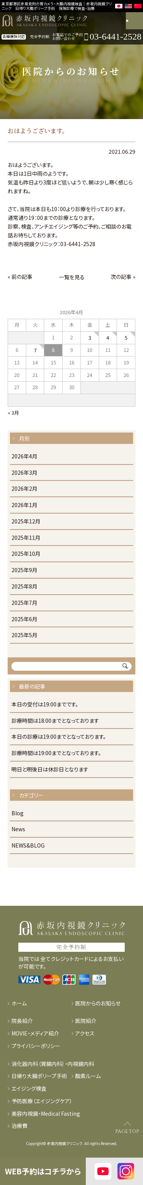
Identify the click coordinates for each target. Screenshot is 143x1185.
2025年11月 (25, 537)
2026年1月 (24, 505)
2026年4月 (24, 456)
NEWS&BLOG (28, 845)
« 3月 (13, 412)
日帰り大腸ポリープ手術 (39, 1076)
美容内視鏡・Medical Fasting (45, 1113)
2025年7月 (24, 603)
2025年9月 (24, 570)
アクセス (85, 1033)
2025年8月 (24, 586)
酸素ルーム (88, 1076)
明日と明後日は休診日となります (49, 769)
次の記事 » (123, 276)
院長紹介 (22, 1021)
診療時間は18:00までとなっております (55, 720)
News (18, 829)
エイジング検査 (29, 1088)
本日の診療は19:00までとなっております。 (58, 736)
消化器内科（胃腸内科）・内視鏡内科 (52, 1064)
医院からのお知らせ (98, 1003)
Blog (17, 813)
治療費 (19, 1126)
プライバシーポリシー (35, 1046)
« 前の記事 (20, 276)
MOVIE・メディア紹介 (35, 1033)
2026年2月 (24, 488)
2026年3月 (24, 472)
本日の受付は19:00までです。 (44, 704)
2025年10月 (25, 553)
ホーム (19, 1003)
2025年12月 (25, 521)
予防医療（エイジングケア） (41, 1101)
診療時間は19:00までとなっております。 (56, 753)
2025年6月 (24, 619)
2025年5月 (24, 635)
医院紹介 (85, 1021)
